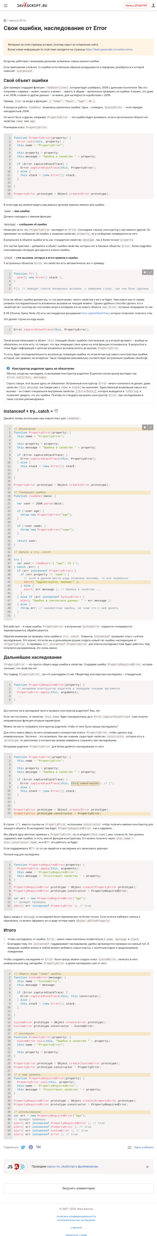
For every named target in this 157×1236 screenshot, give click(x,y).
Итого (10, 922)
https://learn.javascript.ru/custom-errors (109, 49)
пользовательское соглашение (76, 1211)
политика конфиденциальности (76, 1208)
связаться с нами (76, 1226)
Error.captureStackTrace (96, 310)
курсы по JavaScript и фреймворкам (72, 1158)
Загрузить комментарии (78, 1179)
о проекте (76, 1219)
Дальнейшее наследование (33, 652)
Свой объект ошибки (26, 80)
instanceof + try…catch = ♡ (31, 407)
